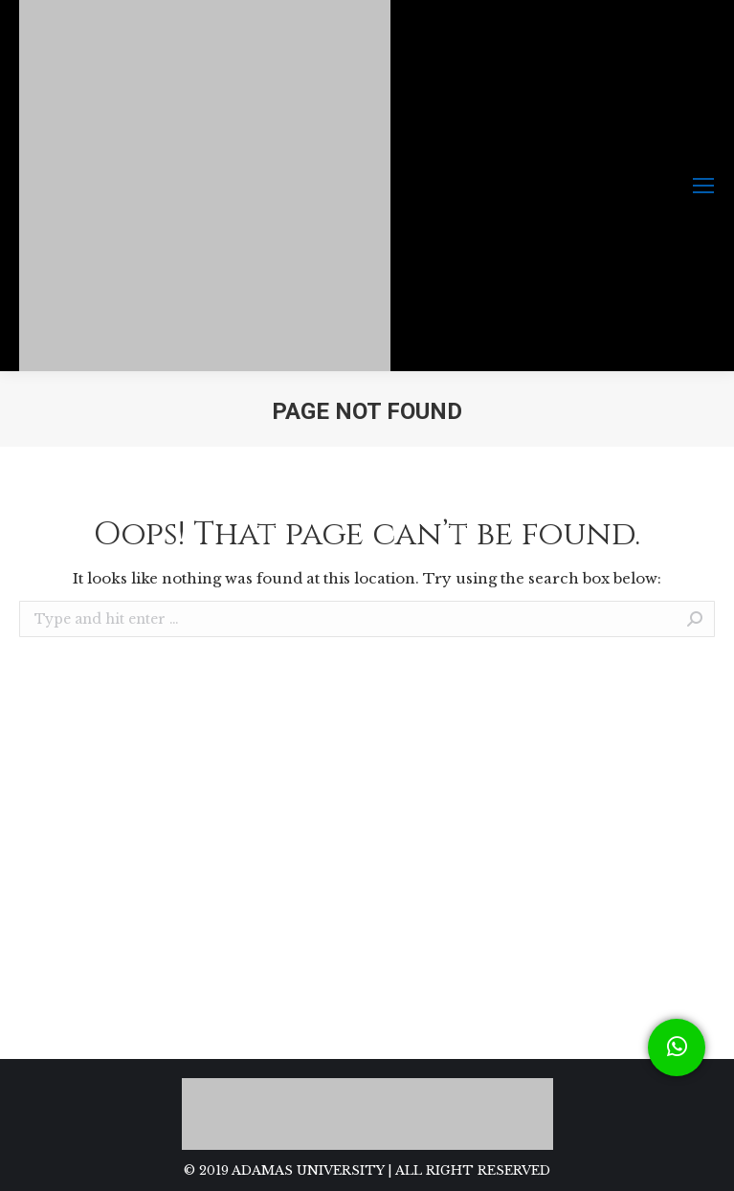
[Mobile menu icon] (703, 185)
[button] (676, 1047)
